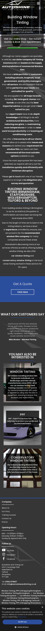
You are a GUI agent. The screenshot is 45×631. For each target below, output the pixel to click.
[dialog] (22, 618)
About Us (5, 508)
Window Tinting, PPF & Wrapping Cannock (21, 600)
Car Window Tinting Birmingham (15, 593)
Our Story (6, 511)
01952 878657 (11, 581)
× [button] (42, 607)
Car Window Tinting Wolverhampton (23, 598)
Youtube (8, 550)
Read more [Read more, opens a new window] (22, 617)
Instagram (8, 554)
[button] (22, 627)
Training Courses (9, 515)
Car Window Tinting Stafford (32, 595)
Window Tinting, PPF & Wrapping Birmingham (21, 591)
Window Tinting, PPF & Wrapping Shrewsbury (21, 603)
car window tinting (20, 255)
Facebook (8, 558)
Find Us (5, 522)
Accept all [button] (22, 622)
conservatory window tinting (17, 260)
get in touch (15, 176)
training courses (15, 388)
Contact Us (6, 518)
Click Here (22, 292)
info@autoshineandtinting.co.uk (21, 584)
